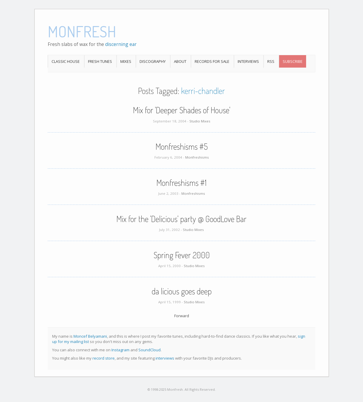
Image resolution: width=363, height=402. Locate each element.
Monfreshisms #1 (181, 182)
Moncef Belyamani (90, 336)
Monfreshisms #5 (182, 146)
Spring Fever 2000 (181, 255)
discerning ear (121, 44)
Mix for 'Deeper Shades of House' (181, 110)
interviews (165, 358)
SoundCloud (149, 349)
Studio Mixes (199, 121)
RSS (270, 61)
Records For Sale (212, 61)
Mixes (125, 61)
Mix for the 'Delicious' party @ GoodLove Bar (181, 218)
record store (103, 358)
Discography (153, 61)
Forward (181, 315)
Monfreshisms (197, 157)
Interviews (248, 61)
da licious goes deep (182, 291)
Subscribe (293, 61)
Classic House (66, 61)
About (180, 61)
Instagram (120, 349)
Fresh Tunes (100, 61)
